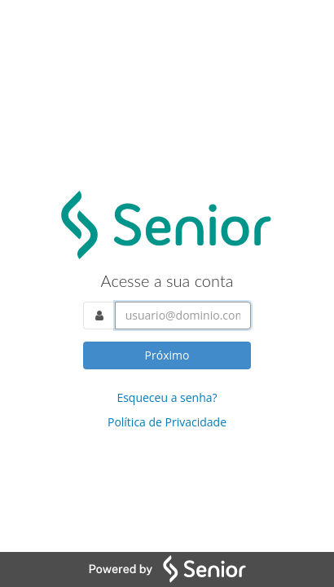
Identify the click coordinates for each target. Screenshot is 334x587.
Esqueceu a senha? (166, 397)
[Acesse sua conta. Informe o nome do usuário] (183, 315)
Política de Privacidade (167, 422)
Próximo (167, 355)
